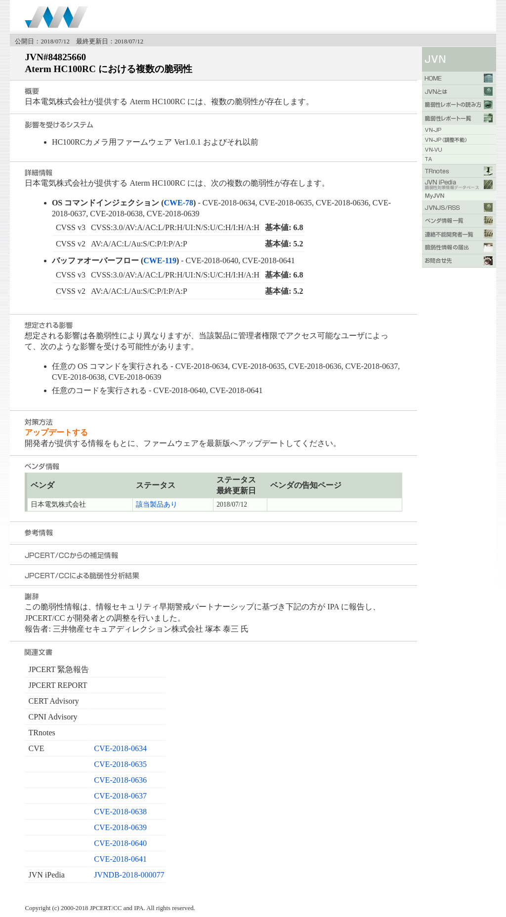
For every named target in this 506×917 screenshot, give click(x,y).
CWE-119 (159, 260)
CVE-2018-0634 (120, 748)
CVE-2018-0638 (120, 811)
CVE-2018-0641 (120, 859)
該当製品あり (156, 504)
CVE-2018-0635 (120, 764)
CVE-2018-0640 (120, 843)
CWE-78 (179, 203)
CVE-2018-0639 (120, 827)
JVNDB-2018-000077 (129, 875)
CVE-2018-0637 (120, 796)
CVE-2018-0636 (120, 780)
